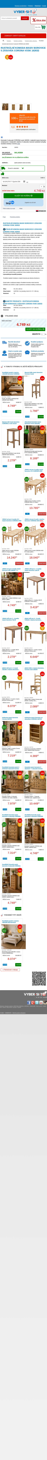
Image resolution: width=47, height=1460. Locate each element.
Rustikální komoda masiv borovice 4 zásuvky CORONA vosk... (11, 816)
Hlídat (20, 208)
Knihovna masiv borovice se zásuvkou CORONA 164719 (33, 720)
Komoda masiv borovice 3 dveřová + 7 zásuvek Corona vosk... (33, 768)
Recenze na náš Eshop (21, 5)
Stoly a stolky (39, 1006)
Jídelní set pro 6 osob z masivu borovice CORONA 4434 (34, 520)
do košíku (18, 411)
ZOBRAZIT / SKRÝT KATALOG (15, 36)
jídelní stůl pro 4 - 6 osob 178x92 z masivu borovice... (33, 619)
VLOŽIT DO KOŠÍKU (24, 196)
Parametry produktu (15, 217)
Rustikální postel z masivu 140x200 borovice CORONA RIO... (10, 374)
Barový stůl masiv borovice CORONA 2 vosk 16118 (10, 422)
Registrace (38, 5)
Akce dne (41, 20)
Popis (4, 217)
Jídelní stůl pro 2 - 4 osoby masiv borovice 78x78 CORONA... (10, 620)
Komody (15, 1007)
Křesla (4, 1007)
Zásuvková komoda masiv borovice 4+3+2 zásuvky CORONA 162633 (33, 423)
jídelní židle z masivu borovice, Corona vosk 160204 (34, 668)
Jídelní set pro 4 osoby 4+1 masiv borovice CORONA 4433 (11, 521)
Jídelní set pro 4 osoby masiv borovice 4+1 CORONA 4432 (34, 472)
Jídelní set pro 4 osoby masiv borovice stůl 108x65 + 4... (11, 569)
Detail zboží (20, 563)
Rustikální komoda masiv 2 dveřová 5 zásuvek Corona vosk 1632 (10, 768)
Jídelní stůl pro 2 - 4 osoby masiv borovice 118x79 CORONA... (33, 570)
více (18, 143)
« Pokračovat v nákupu (10, 970)
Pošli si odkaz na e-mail (9, 208)
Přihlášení (30, 5)
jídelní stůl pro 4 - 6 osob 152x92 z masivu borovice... (11, 668)
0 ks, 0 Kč (37, 27)
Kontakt (44, 5)
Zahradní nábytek (9, 1006)
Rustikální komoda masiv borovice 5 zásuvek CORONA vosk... (34, 816)
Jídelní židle (32, 1006)
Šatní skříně (9, 1007)
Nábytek (2, 1006)
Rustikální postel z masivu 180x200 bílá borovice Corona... (10, 922)
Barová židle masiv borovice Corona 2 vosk (33, 373)
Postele (19, 1007)
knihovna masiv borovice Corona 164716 (10, 718)
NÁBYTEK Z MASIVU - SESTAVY (21, 1006)
